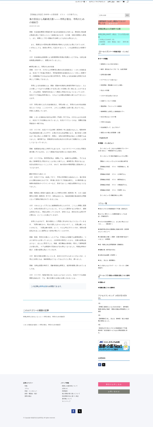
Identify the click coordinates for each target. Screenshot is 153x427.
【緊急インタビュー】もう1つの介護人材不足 (113, 161)
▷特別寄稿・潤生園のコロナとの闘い (110, 85)
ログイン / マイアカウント (97, 1)
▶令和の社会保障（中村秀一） (107, 255)
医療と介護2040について (70, 386)
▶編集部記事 (103, 138)
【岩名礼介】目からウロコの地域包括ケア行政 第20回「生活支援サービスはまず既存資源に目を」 (113, 330)
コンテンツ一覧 (80, 1)
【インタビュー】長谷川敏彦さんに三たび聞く (113, 156)
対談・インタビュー (31, 391)
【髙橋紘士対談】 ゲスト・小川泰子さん (112, 174)
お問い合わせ (114, 391)
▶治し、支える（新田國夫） (107, 260)
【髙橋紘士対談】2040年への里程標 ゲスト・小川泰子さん (53, 14)
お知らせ (65, 388)
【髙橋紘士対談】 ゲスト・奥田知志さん (112, 179)
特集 (26, 386)
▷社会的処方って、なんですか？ (110, 127)
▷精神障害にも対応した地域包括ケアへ (111, 111)
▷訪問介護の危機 (104, 74)
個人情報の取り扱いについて (71, 393)
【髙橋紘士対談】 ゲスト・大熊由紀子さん (112, 185)
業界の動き (28, 396)
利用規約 (65, 391)
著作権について (67, 398)
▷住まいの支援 (103, 90)
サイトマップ (66, 401)
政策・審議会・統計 (31, 393)
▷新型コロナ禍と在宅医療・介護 (109, 132)
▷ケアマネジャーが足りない (107, 80)
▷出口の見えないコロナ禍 (107, 117)
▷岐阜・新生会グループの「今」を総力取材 (112, 69)
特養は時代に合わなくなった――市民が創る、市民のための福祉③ (44, 316)
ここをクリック (111, 24)
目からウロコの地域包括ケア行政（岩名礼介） (114, 209)
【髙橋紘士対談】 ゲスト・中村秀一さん (112, 190)
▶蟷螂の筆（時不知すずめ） (107, 250)
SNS (118, 1)
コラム (27, 388)
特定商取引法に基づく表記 (70, 396)
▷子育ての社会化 (105, 122)
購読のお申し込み (114, 384)
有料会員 (43, 286)
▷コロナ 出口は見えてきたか (108, 95)
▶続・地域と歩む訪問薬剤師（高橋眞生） (111, 244)
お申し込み (111, 1)
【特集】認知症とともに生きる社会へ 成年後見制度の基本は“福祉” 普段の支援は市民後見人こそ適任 (113, 309)
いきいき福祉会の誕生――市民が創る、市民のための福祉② (41, 325)
